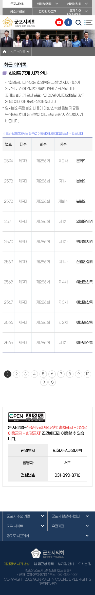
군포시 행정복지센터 (66, 516)
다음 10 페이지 (44, 382)
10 (87, 374)
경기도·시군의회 (18, 536)
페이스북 (68, 22)
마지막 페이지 (52, 382)
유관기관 (58, 526)
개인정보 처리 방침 (17, 564)
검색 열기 (78, 22)
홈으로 (4, 51)
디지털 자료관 (47, 11)
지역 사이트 (15, 526)
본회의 (81, 161)
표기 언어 (77, 12)
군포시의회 (17, 3)
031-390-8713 (37, 574)
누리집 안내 (66, 564)
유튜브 (59, 22)
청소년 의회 (17, 11)
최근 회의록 (18, 51)
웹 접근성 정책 (44, 564)
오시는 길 (84, 564)
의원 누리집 (44, 3)
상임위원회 (74, 3)
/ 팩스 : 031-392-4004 (63, 574)
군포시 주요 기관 (18, 516)
